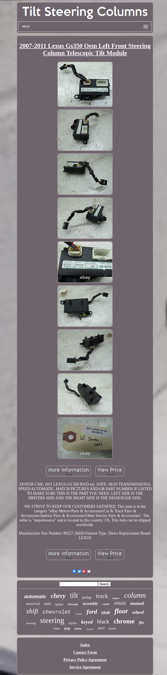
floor (121, 611)
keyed (87, 622)
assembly (90, 603)
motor (78, 628)
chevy (58, 595)
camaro (78, 614)
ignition (59, 604)
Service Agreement (85, 667)
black (103, 621)
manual (137, 603)
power (112, 628)
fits (141, 622)
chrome (124, 621)
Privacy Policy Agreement (85, 660)
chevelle (89, 629)
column (135, 595)
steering (52, 620)
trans (57, 628)
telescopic (73, 604)
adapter (116, 598)
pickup (87, 597)
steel (101, 628)
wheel (138, 612)
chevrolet (57, 612)
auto (47, 603)
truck (102, 596)
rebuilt (120, 603)
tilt (74, 595)
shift (32, 611)
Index (85, 645)
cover (106, 604)
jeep (67, 628)
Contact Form (85, 652)
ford (92, 611)
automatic (35, 596)
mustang (31, 623)
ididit (105, 612)
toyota (72, 623)
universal (33, 604)
